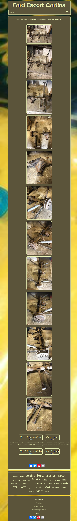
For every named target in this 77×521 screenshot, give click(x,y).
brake (36, 479)
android (24, 484)
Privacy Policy (39, 506)
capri (39, 491)
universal (15, 476)
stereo (57, 480)
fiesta (45, 484)
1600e (50, 484)
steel (22, 476)
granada (35, 487)
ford (40, 475)
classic (56, 484)
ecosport (14, 484)
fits (41, 487)
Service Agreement (39, 510)
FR (41, 513)
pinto (63, 487)
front (15, 486)
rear (19, 484)
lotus (23, 486)
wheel (47, 487)
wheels (64, 483)
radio (64, 480)
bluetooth (55, 487)
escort (61, 475)
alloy (44, 479)
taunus (14, 480)
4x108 (31, 492)
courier (51, 480)
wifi (29, 480)
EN (37, 513)
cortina (30, 475)
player (47, 492)
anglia (29, 488)
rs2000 (24, 480)
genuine (50, 475)
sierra (38, 483)
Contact (39, 503)
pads (19, 480)
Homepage (39, 499)
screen (31, 484)
